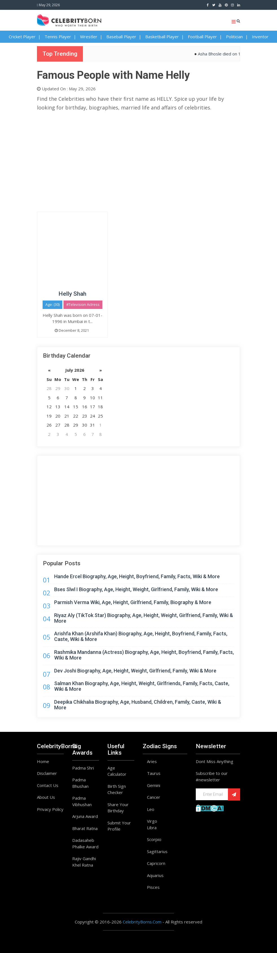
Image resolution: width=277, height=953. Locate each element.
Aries (152, 761)
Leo (150, 809)
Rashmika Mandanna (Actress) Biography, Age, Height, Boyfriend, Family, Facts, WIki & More (144, 655)
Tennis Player (58, 36)
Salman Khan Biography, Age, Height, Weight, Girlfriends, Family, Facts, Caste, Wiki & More (141, 686)
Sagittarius (157, 851)
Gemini (153, 785)
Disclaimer (47, 773)
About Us (46, 797)
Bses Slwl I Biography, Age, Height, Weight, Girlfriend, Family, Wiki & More (136, 589)
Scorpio (154, 839)
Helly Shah (72, 293)
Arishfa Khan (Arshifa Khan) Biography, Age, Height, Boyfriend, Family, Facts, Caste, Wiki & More (140, 636)
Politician (234, 36)
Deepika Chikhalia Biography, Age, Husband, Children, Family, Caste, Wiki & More (137, 704)
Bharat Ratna (85, 828)
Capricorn (156, 863)
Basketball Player (162, 36)
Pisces (153, 887)
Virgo (152, 821)
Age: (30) (52, 304)
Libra (152, 827)
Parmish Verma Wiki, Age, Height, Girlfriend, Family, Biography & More (132, 602)
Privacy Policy (50, 809)
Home (43, 761)
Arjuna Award (85, 816)
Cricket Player (22, 36)
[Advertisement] (138, 155)
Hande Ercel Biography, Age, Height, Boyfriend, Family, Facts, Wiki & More (137, 576)
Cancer (153, 797)
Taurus (154, 773)
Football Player (202, 36)
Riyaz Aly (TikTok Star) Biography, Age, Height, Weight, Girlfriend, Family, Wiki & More (143, 618)
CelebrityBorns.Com (142, 922)
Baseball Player (121, 36)
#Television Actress (83, 304)
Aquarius (155, 875)
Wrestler (88, 36)
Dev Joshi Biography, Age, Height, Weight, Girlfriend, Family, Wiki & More (135, 671)
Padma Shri (83, 768)
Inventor (260, 36)
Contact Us (47, 785)
